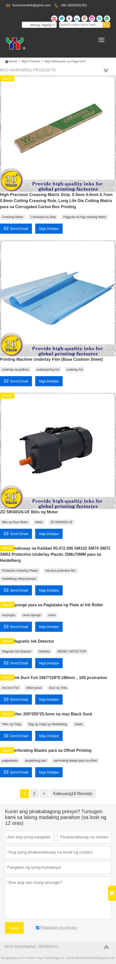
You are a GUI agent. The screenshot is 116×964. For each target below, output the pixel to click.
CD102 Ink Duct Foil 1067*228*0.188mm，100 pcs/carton (53, 678)
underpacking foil (47, 369)
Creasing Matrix (12, 217)
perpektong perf (35, 760)
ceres (51, 615)
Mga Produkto (30, 61)
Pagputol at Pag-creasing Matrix (84, 217)
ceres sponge (32, 615)
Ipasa (14, 928)
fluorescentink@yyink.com (32, 5)
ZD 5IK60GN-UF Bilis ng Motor (29, 512)
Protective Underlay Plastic (20, 570)
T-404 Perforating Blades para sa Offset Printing (46, 750)
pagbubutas (10, 760)
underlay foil (74, 369)
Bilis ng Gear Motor (15, 522)
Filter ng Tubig (11, 724)
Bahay (11, 61)
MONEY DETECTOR (72, 651)
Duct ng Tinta (58, 688)
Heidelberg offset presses (19, 579)
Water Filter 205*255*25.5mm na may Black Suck (46, 714)
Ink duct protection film (61, 570)
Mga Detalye (49, 229)
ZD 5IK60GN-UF (61, 522)
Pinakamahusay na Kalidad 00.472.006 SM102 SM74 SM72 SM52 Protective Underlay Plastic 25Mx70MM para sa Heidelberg (55, 554)
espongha (8, 615)
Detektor (44, 651)
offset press (34, 688)
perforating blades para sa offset (75, 760)
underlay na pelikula (15, 369)
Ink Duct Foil (10, 688)
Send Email (16, 228)
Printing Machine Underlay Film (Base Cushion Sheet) (51, 359)
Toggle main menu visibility (101, 38)
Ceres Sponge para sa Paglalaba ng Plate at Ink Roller (51, 605)
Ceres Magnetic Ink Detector (27, 641)
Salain (78, 724)
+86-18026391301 (73, 5)
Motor (39, 522)
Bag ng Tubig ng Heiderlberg (47, 724)
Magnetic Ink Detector (16, 651)
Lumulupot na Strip (43, 217)
